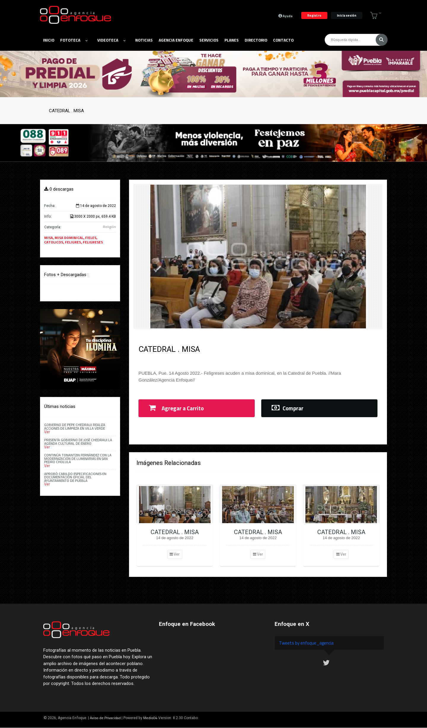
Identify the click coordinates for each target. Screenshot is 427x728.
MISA (48, 237)
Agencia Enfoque (176, 40)
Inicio (48, 40)
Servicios (209, 40)
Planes (231, 40)
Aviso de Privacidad (105, 718)
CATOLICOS (53, 242)
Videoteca (111, 40)
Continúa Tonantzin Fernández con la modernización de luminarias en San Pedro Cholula (77, 458)
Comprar (287, 408)
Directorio (256, 40)
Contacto (283, 40)
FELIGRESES (93, 242)
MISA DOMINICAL (69, 237)
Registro (314, 15)
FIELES (90, 237)
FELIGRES (73, 242)
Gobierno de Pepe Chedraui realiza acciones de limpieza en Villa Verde (74, 426)
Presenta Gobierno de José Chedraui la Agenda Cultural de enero (78, 441)
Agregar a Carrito (176, 408)
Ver (175, 554)
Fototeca (73, 40)
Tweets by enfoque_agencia (306, 643)
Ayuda (285, 16)
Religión (109, 227)
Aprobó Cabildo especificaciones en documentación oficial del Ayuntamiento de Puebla (75, 477)
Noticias (144, 40)
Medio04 (150, 718)
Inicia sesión (346, 15)
